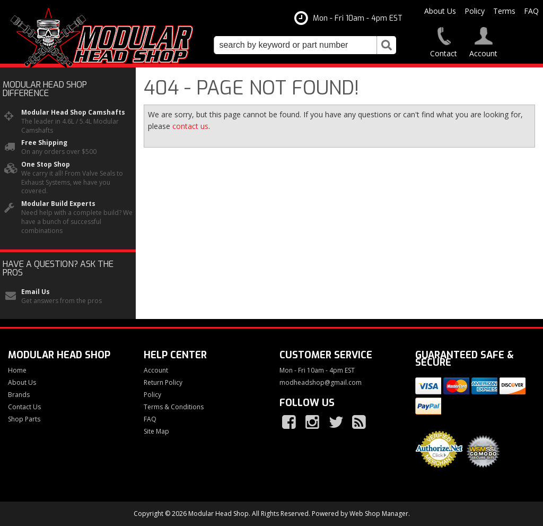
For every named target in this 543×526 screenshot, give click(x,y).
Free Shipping (44, 143)
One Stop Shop (45, 164)
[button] (305, 45)
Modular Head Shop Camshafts (73, 112)
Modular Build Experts (58, 204)
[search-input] (295, 45)
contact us (190, 126)
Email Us (35, 292)
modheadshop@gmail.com (320, 382)
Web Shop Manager (378, 513)
